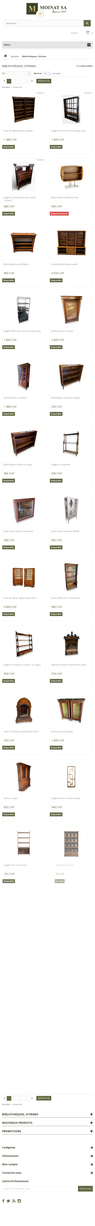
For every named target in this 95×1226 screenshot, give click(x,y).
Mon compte (9, 1164)
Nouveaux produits (17, 1123)
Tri (3, 73)
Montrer (38, 73)
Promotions (11, 1131)
